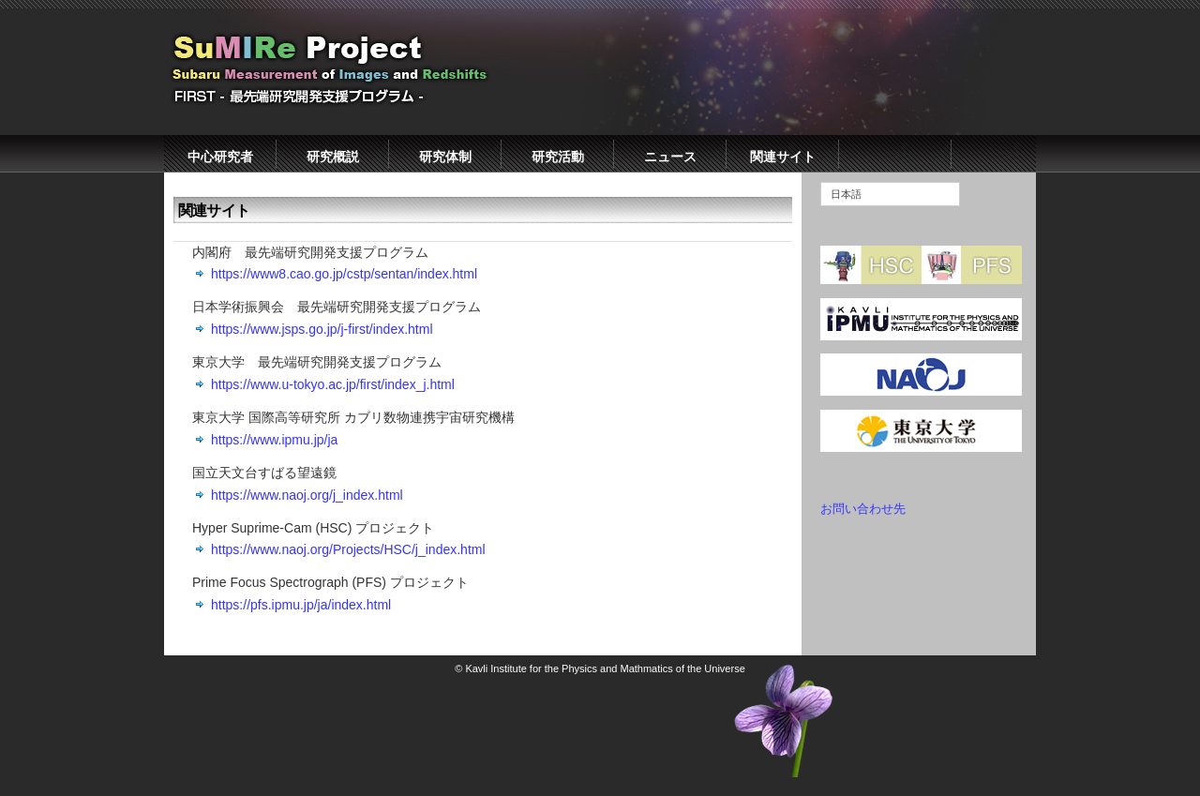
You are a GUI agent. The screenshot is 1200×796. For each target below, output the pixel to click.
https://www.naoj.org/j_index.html (307, 495)
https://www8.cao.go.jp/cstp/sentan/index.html (344, 273)
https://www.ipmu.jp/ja (274, 439)
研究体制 (445, 156)
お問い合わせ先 (863, 509)
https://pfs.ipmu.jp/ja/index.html (301, 604)
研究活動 (558, 156)
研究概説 (333, 156)
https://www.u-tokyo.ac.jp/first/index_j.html (333, 384)
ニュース (670, 156)
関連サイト (783, 156)
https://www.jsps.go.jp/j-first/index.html (322, 329)
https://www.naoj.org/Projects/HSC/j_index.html (348, 549)
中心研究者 (220, 156)
